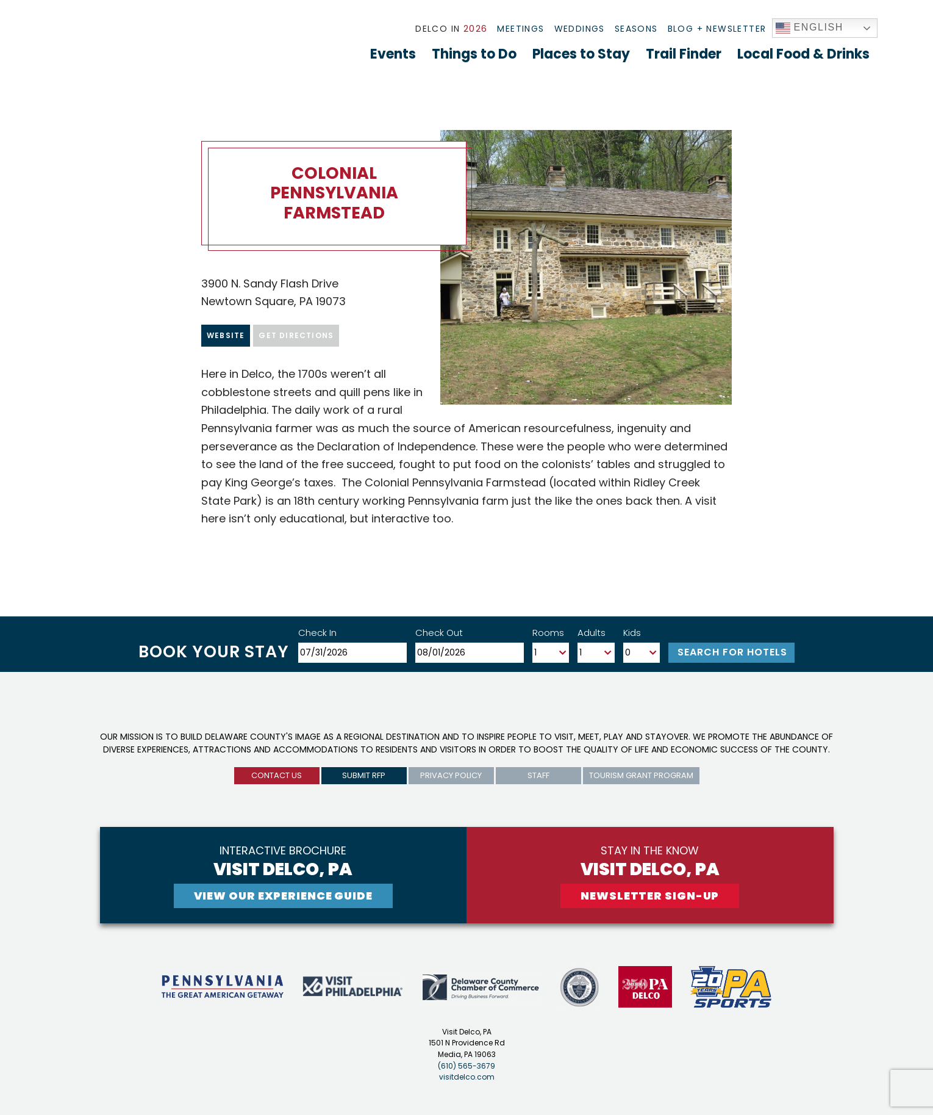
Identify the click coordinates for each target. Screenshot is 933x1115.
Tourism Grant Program (641, 775)
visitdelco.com (467, 1077)
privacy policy (451, 775)
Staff (538, 775)
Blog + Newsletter (717, 29)
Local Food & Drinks (803, 54)
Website (226, 335)
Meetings (520, 29)
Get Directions (296, 335)
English (810, 28)
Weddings (579, 29)
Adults (591, 632)
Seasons (636, 29)
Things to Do (474, 54)
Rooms (548, 632)
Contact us (276, 775)
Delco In (451, 29)
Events (393, 54)
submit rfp (363, 775)
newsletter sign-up (650, 895)
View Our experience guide (283, 895)
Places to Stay (581, 54)
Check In (317, 632)
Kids (632, 632)
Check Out (439, 632)
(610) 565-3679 (466, 1066)
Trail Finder (683, 54)
